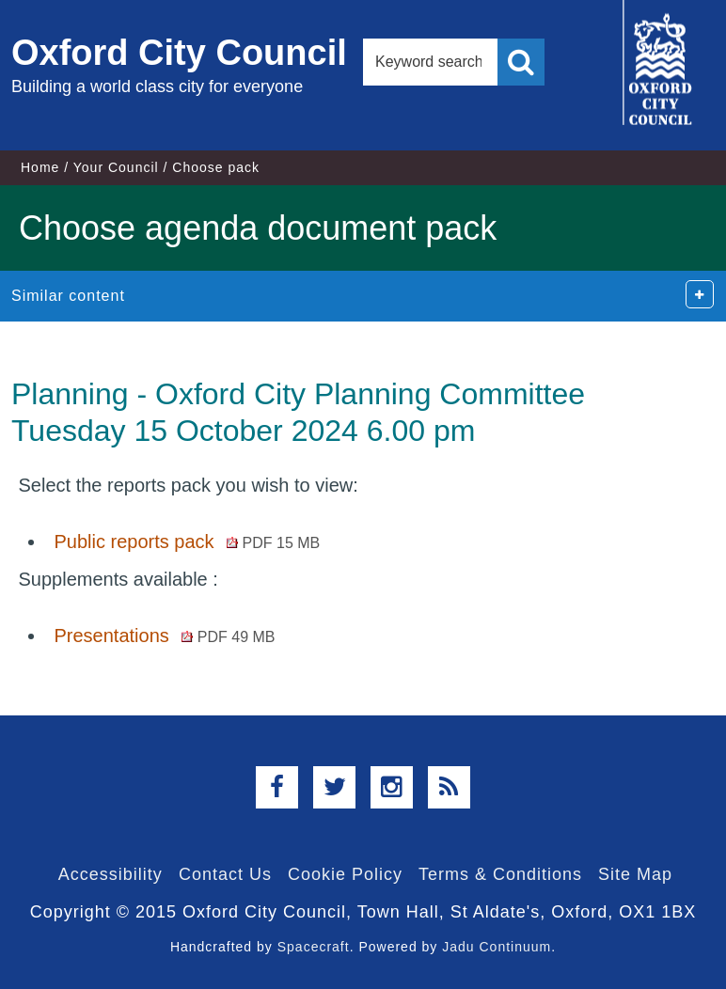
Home (40, 167)
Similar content (68, 296)
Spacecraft (313, 946)
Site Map (635, 874)
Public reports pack (187, 541)
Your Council (116, 167)
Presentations (164, 635)
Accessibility (110, 874)
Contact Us (225, 874)
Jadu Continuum (496, 946)
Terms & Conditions (500, 874)
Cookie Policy (345, 874)
